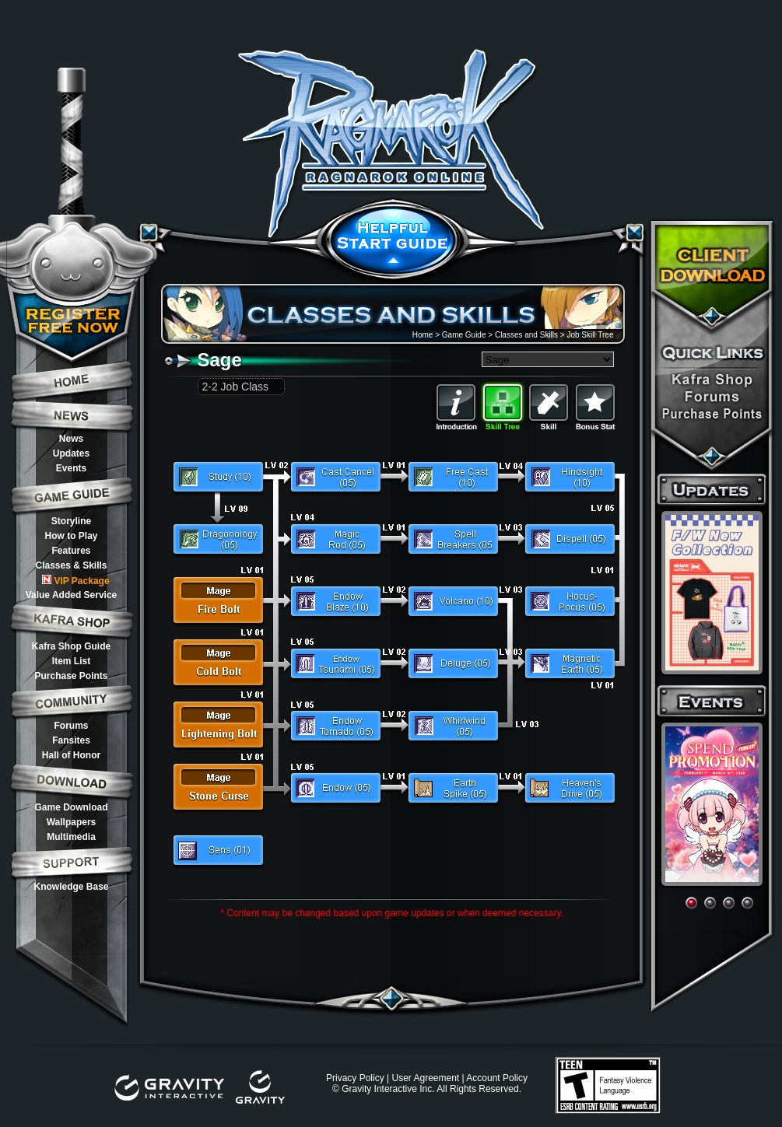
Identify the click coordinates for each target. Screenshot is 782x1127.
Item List (71, 661)
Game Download (70, 807)
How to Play (70, 535)
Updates (71, 453)
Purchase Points (70, 675)
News (71, 438)
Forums (71, 725)
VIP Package (75, 580)
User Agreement (425, 1078)
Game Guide (464, 335)
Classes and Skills (526, 335)
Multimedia (71, 836)
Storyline (71, 521)
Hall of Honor (71, 755)
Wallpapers (71, 822)
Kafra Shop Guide (71, 646)
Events (71, 468)
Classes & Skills (71, 565)
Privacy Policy (355, 1078)
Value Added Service (71, 595)
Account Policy (497, 1078)
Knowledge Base (70, 886)
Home (422, 335)
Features (70, 550)
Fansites (71, 740)
